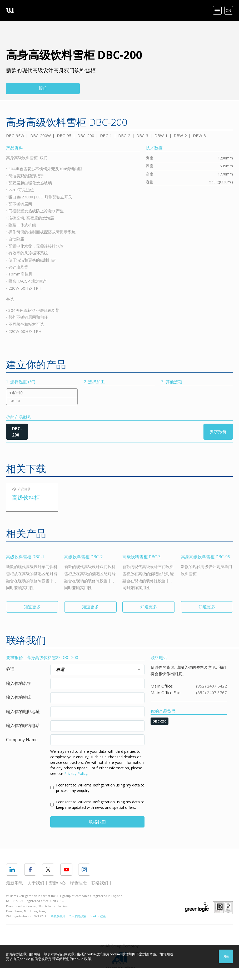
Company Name (22, 740)
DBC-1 (106, 135)
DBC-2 (124, 135)
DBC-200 (85, 135)
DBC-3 (142, 135)
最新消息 (14, 883)
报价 (43, 88)
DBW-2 (180, 135)
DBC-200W (40, 135)
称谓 (10, 669)
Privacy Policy (75, 773)
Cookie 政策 (97, 916)
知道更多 (32, 607)
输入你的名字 (18, 683)
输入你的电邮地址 (23, 711)
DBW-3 (199, 135)
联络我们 (97, 822)
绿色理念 (78, 883)
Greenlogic (197, 907)
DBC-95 (64, 135)
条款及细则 (58, 916)
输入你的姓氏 (18, 697)
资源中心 (57, 883)
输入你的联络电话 (23, 725)
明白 (226, 956)
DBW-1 (161, 135)
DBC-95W (15, 135)
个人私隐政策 (77, 916)
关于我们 (35, 883)
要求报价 (218, 431)
